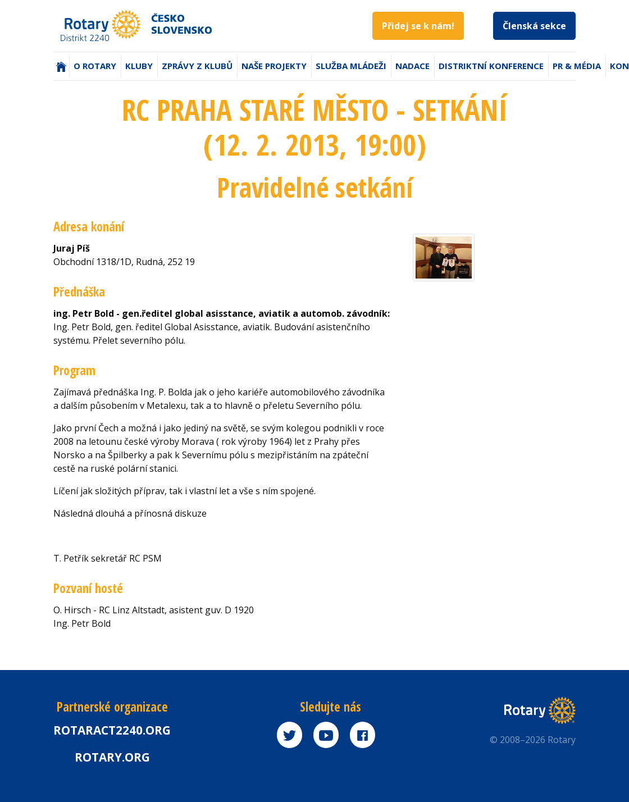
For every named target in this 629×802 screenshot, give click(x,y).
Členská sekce (534, 26)
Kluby (139, 65)
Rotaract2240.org (112, 730)
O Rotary (95, 65)
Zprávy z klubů (197, 65)
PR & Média (577, 65)
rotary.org (112, 757)
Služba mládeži (351, 65)
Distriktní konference (491, 65)
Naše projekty (274, 65)
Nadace (412, 65)
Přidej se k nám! (418, 26)
